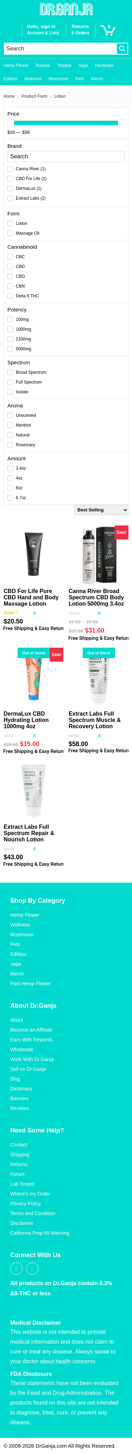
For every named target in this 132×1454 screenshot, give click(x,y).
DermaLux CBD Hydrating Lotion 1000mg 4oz (26, 720)
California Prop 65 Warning (39, 1233)
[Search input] (60, 49)
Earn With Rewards (31, 1039)
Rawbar (43, 65)
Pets (80, 78)
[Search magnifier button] (122, 48)
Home (9, 96)
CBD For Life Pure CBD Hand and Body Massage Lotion (31, 597)
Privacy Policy (25, 1203)
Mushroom (59, 78)
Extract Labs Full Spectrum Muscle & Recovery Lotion (95, 720)
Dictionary (21, 1088)
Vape (83, 65)
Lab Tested (22, 1184)
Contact (18, 1145)
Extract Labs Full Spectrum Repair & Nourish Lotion (29, 833)
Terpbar (64, 65)
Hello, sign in (41, 26)
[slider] (10, 122)
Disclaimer (21, 1223)
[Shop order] (101, 510)
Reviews (19, 1108)
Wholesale (21, 1049)
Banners (19, 1098)
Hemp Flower (16, 65)
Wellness (32, 78)
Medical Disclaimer (35, 1323)
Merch (97, 78)
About (16, 1020)
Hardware (104, 65)
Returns (18, 1164)
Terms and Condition (32, 1213)
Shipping (20, 1154)
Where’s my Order (30, 1194)
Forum (17, 1174)
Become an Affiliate (31, 1030)
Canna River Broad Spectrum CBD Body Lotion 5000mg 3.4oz (96, 597)
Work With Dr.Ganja (32, 1059)
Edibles (10, 78)
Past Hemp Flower (30, 983)
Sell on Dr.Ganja (28, 1069)
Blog (15, 1079)
